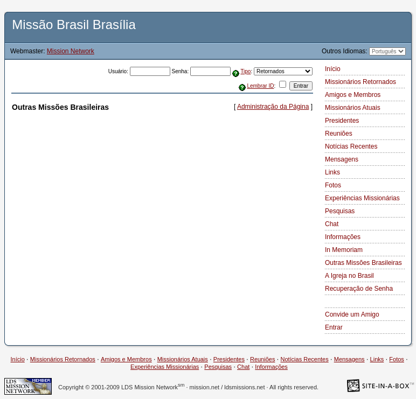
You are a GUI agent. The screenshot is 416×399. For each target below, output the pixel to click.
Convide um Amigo (352, 314)
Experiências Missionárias (362, 198)
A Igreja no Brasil (349, 275)
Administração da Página (273, 106)
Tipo (245, 71)
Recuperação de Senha (359, 288)
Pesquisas (340, 211)
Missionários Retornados (360, 82)
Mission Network (70, 51)
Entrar (334, 327)
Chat (331, 224)
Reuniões (338, 133)
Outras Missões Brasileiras (363, 263)
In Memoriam (344, 250)
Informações (342, 237)
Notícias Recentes (351, 146)
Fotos (333, 185)
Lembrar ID (260, 86)
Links (332, 172)
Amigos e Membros (352, 95)
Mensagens (341, 159)
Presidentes (342, 120)
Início (333, 69)
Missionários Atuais (352, 107)
